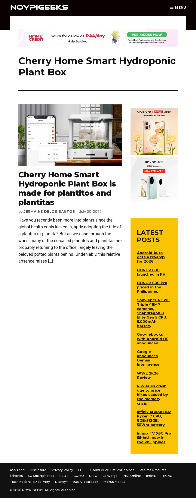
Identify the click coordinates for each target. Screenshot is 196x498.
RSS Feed (17, 470)
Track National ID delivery (30, 482)
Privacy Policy (62, 470)
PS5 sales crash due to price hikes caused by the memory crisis (152, 394)
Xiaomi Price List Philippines (112, 470)
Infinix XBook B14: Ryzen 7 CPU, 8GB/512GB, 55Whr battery (154, 418)
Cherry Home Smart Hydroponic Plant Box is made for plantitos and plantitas (67, 188)
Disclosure (38, 470)
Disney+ (61, 482)
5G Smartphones (41, 476)
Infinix (151, 476)
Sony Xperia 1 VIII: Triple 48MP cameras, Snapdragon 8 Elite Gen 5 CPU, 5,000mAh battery (153, 313)
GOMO (78, 476)
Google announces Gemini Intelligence (148, 358)
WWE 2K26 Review (148, 375)
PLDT (63, 476)
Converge (109, 476)
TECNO (166, 476)
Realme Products (153, 470)
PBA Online (132, 476)
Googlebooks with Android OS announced (152, 338)
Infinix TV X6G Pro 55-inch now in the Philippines (154, 437)
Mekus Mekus (114, 482)
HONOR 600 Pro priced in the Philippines (152, 287)
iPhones (16, 476)
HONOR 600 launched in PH (151, 272)
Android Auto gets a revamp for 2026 (151, 257)
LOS (81, 470)
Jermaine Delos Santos (49, 212)
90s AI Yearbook (85, 482)
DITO (93, 476)
